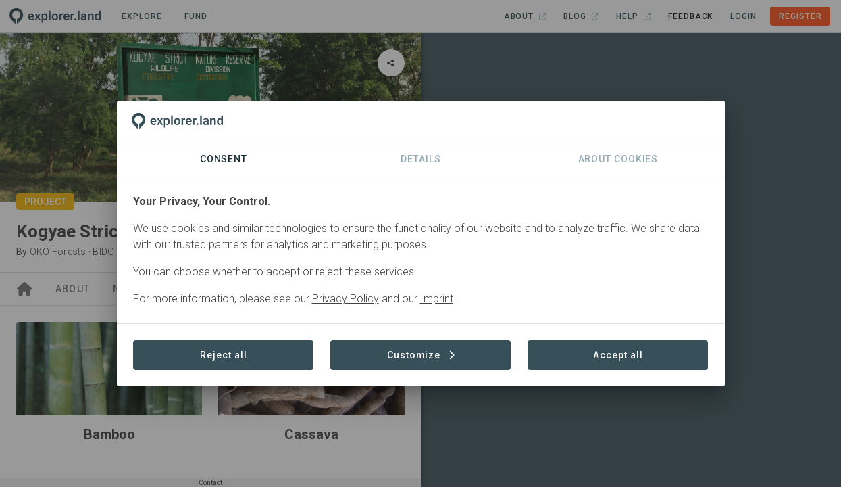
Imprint (436, 298)
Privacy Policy (345, 298)
